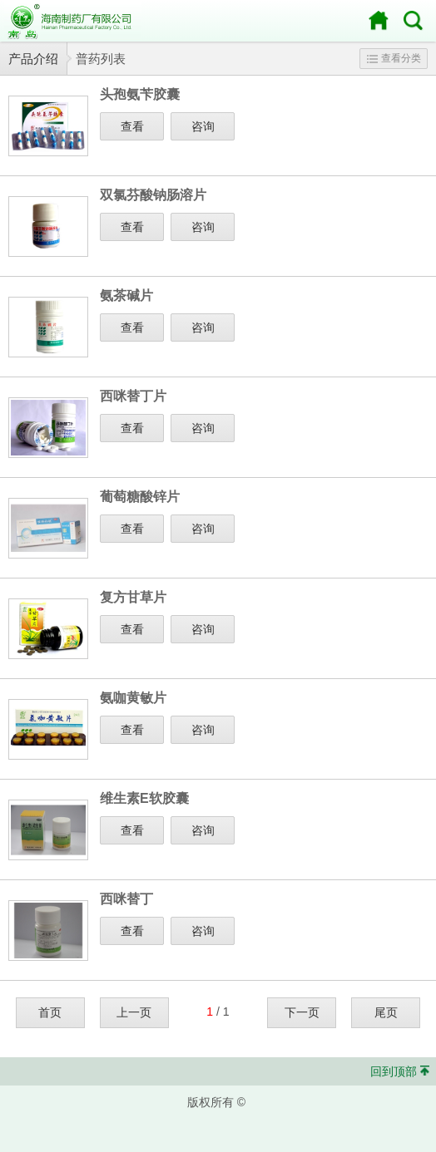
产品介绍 (33, 59)
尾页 (386, 1012)
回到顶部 (393, 1071)
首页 (50, 1012)
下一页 (302, 1012)
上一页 (133, 1012)
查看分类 (394, 58)
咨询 (203, 126)
